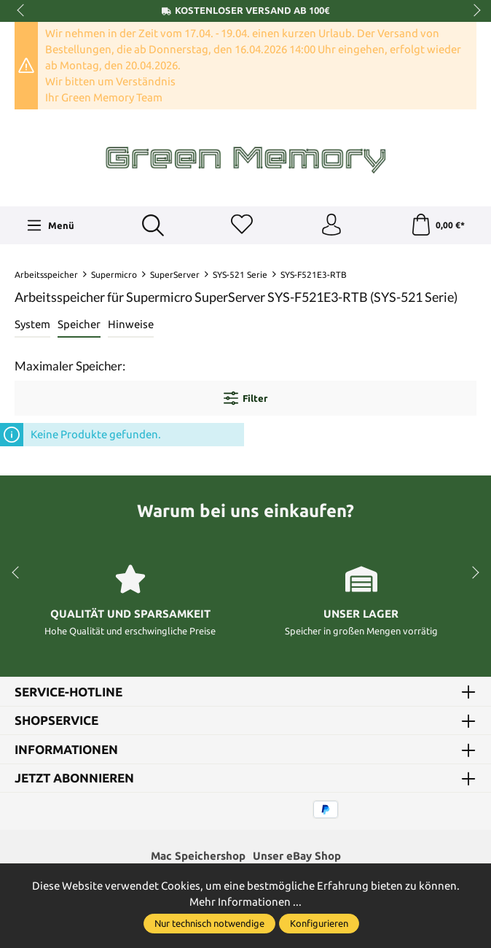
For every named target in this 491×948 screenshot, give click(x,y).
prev (22, 11)
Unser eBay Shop (297, 856)
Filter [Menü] (245, 398)
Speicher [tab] (79, 324)
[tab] (32, 325)
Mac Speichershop (198, 856)
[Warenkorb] (437, 225)
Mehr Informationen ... (245, 901)
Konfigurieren (319, 923)
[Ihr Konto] (331, 225)
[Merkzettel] (242, 225)
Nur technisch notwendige (209, 923)
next (473, 11)
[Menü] (50, 225)
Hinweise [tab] (131, 324)
